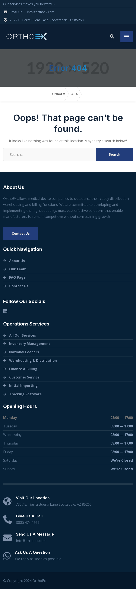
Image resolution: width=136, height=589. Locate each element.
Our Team (17, 269)
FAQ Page (17, 277)
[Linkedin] (5, 311)
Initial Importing (23, 385)
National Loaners (24, 352)
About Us (17, 260)
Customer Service (24, 377)
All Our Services (22, 335)
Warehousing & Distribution (33, 360)
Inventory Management (29, 343)
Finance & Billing (23, 369)
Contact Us (21, 233)
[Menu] (126, 36)
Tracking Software (25, 394)
